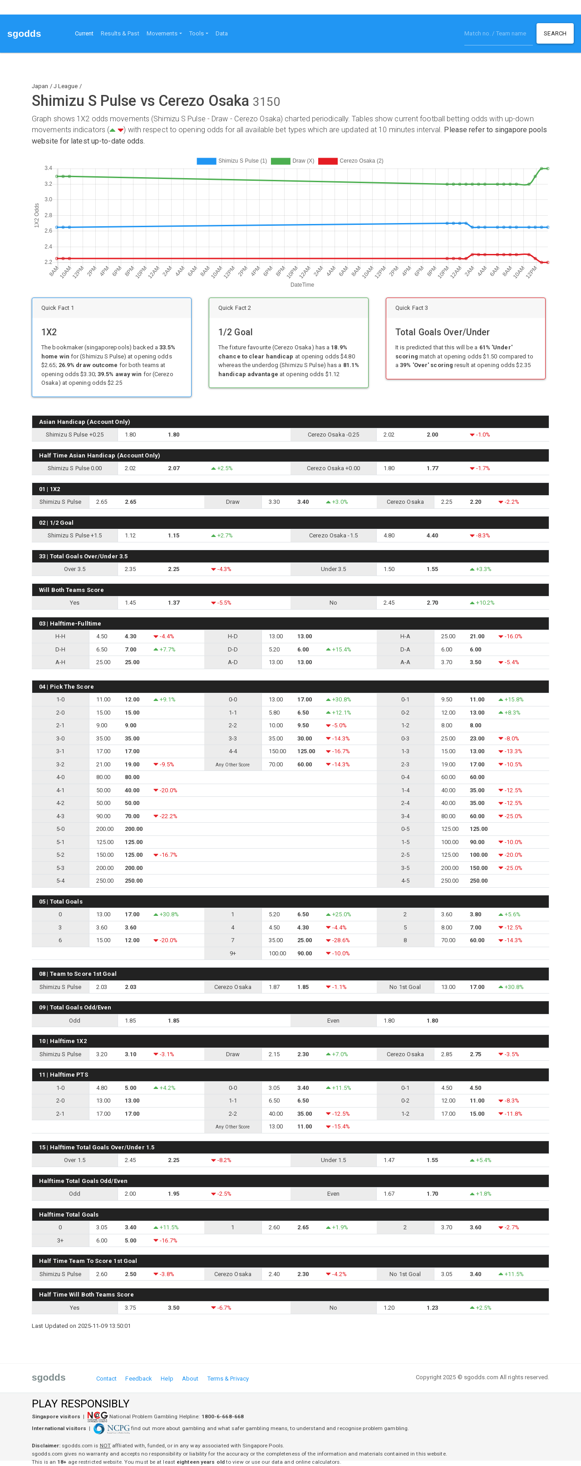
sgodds (24, 33)
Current (86, 33)
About (190, 1378)
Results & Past (120, 33)
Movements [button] (162, 33)
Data (222, 33)
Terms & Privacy (228, 1378)
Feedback (138, 1378)
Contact (106, 1378)
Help (167, 1378)
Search (555, 33)
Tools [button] (196, 33)
